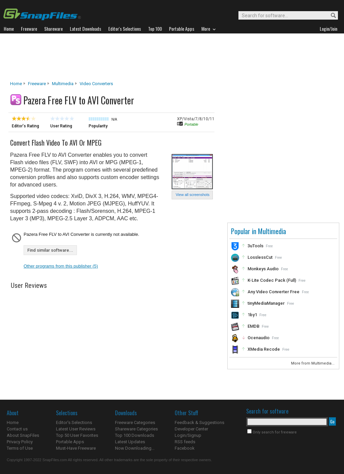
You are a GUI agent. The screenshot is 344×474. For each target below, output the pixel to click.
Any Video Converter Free (273, 291)
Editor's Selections (74, 422)
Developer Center (191, 428)
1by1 (252, 314)
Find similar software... (50, 250)
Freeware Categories (135, 422)
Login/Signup (188, 435)
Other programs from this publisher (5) (61, 266)
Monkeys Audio (263, 268)
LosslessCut (260, 257)
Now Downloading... (134, 448)
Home (16, 83)
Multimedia (63, 83)
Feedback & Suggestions (199, 422)
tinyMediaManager (266, 303)
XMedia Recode (264, 349)
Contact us (17, 428)
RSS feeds (185, 441)
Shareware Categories (136, 428)
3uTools (255, 245)
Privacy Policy (20, 441)
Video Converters (96, 83)
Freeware (37, 83)
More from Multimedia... (313, 363)
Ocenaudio (258, 337)
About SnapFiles (23, 435)
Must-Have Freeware (76, 448)
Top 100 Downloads (134, 435)
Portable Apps (70, 441)
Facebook (185, 448)
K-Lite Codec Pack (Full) (272, 280)
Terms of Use (20, 448)
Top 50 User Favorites (77, 435)
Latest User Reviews (75, 428)
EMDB (253, 326)
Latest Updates (130, 441)
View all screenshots (192, 195)
